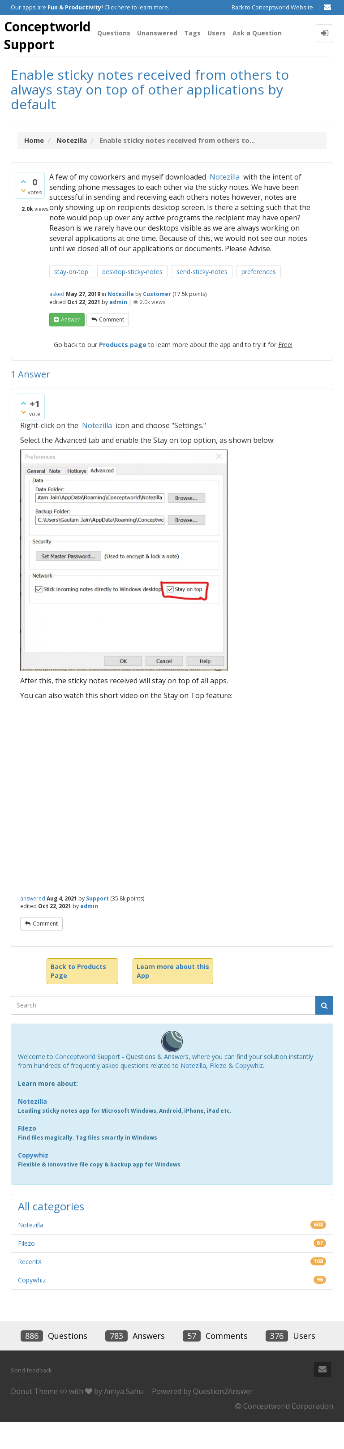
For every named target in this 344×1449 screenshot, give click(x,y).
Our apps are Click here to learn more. (90, 7)
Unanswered (162, 64)
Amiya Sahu (123, 1418)
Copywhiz (249, 1092)
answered (32, 925)
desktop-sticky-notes (132, 298)
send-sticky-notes (202, 298)
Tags (197, 64)
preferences (258, 298)
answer (70, 346)
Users (222, 64)
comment (111, 346)
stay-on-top (71, 298)
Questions (119, 64)
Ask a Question (262, 64)
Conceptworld (75, 1083)
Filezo (218, 1092)
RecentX (30, 1288)
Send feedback (31, 1397)
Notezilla (225, 203)
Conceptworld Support (50, 36)
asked (56, 321)
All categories (51, 1232)
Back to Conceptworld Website (272, 7)
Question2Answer (223, 1418)
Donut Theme (34, 1418)
